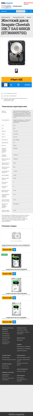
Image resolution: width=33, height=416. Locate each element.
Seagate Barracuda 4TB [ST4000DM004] (16, 269)
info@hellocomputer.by (17, 6)
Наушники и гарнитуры (5, 375)
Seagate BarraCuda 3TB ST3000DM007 (16, 317)
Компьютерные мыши (9, 359)
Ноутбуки (5, 331)
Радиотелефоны (22, 350)
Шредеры (20, 340)
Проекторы (5, 368)
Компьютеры (6, 338)
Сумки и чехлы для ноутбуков (8, 378)
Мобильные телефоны (24, 346)
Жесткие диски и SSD (23, 357)
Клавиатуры (6, 357)
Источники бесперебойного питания (22, 379)
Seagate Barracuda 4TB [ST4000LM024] (16, 293)
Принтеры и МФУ (22, 330)
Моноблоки (5, 333)
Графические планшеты (6, 342)
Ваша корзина (28, 2)
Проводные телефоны (23, 348)
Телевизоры (6, 335)
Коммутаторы (21, 371)
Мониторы (5, 366)
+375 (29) (6, 6)
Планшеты (5, 340)
